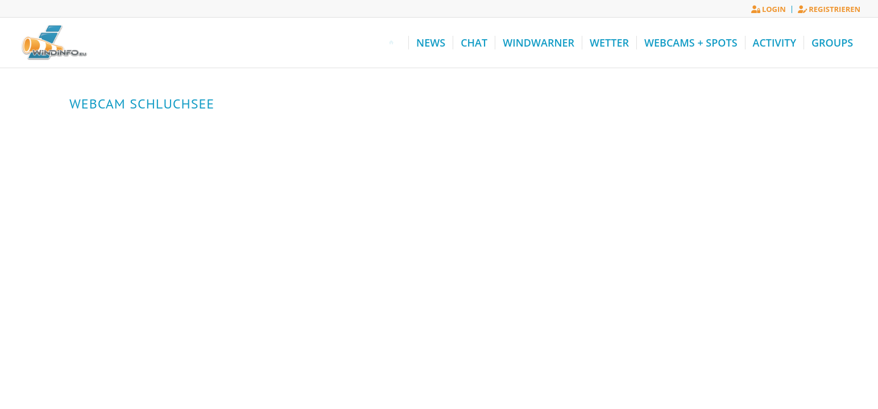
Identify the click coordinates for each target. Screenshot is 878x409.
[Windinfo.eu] (53, 43)
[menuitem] (769, 9)
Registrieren (829, 9)
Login (768, 9)
